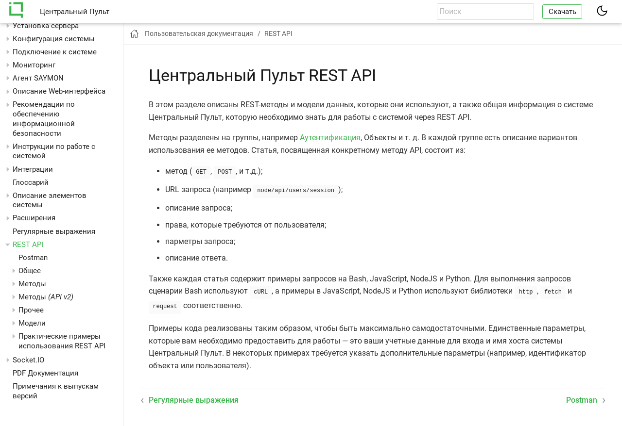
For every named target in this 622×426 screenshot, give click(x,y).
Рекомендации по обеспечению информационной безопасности (44, 118)
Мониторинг (34, 65)
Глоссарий (31, 182)
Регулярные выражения (54, 231)
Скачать (562, 11)
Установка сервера (46, 25)
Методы (45, 297)
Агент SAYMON (38, 78)
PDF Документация (45, 373)
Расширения (34, 217)
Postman (33, 257)
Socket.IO (28, 360)
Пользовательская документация (199, 33)
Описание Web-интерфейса (59, 91)
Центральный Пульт (74, 11)
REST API (28, 244)
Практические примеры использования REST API (61, 341)
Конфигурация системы (54, 38)
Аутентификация (330, 137)
